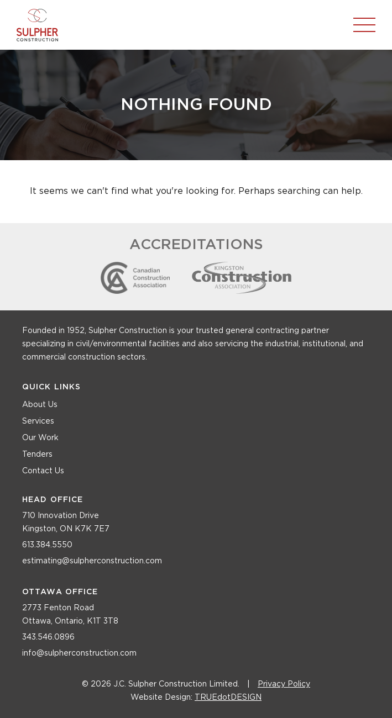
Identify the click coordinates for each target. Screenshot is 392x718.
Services (38, 421)
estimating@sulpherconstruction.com (92, 561)
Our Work (40, 438)
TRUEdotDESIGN (228, 697)
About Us (40, 405)
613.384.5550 (47, 545)
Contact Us (43, 471)
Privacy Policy (284, 684)
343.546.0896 (48, 637)
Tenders (37, 454)
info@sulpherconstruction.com (79, 653)
